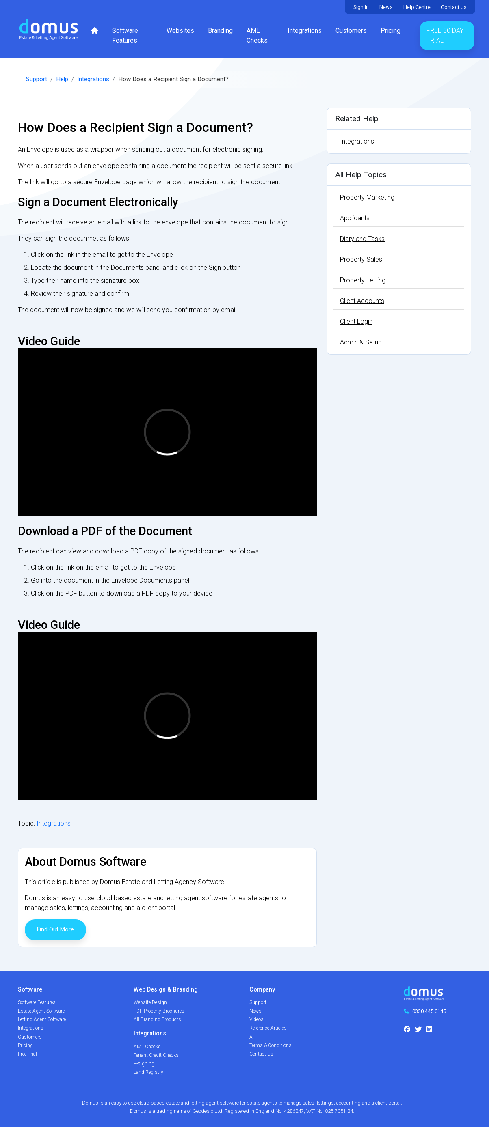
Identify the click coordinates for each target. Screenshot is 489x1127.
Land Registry (148, 1072)
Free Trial (27, 1054)
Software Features (125, 35)
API (253, 1037)
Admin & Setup (361, 342)
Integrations (305, 30)
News (386, 7)
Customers (351, 30)
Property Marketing (367, 197)
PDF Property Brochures (159, 1011)
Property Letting (362, 280)
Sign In (361, 7)
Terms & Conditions (270, 1045)
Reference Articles (268, 1028)
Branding (220, 30)
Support (36, 79)
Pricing (390, 30)
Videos (256, 1019)
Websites (180, 30)
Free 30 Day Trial (444, 35)
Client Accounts (362, 301)
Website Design (150, 1002)
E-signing (144, 1064)
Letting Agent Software (42, 1019)
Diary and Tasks (362, 239)
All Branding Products (157, 1019)
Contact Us (454, 7)
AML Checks (257, 35)
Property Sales (361, 259)
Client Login (356, 321)
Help (62, 79)
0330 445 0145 (429, 1011)
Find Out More (55, 929)
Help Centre (417, 7)
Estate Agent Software (41, 1011)
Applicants (355, 218)
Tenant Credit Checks (156, 1055)
